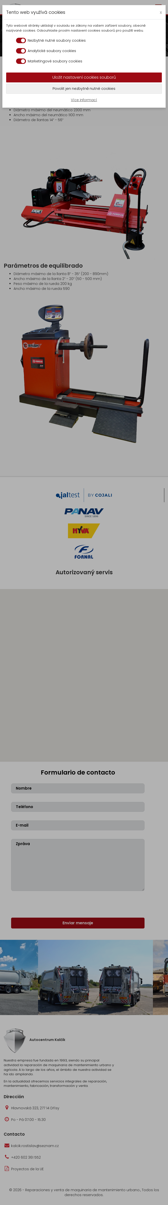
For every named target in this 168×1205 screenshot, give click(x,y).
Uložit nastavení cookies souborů (84, 77)
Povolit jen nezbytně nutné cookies (84, 88)
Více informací (84, 99)
